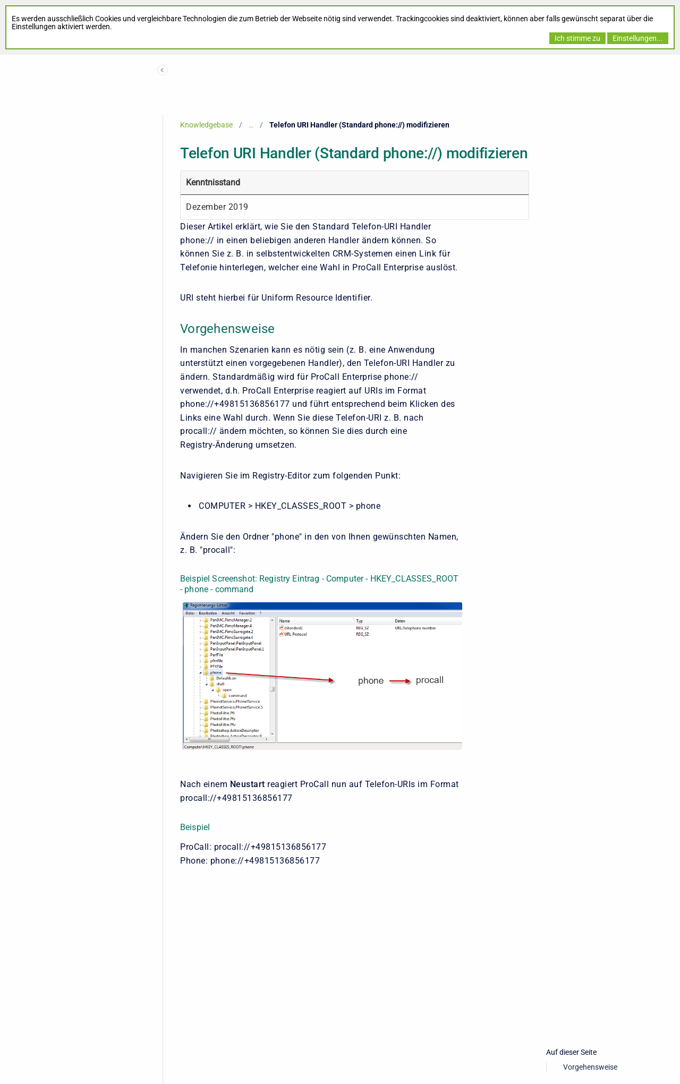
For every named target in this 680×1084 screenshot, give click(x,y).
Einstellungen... (638, 38)
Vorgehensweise (590, 1067)
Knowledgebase (206, 125)
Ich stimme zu (577, 38)
